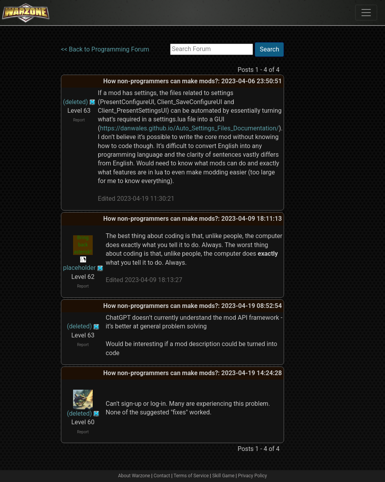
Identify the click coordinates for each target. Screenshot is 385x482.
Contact (162, 475)
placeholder (79, 267)
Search (269, 49)
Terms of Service (191, 475)
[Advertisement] (316, 160)
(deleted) (75, 102)
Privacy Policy (252, 475)
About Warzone (134, 475)
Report (79, 120)
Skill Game (223, 475)
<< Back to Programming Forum (105, 49)
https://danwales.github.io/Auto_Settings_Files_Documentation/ (189, 128)
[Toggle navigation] (366, 12)
